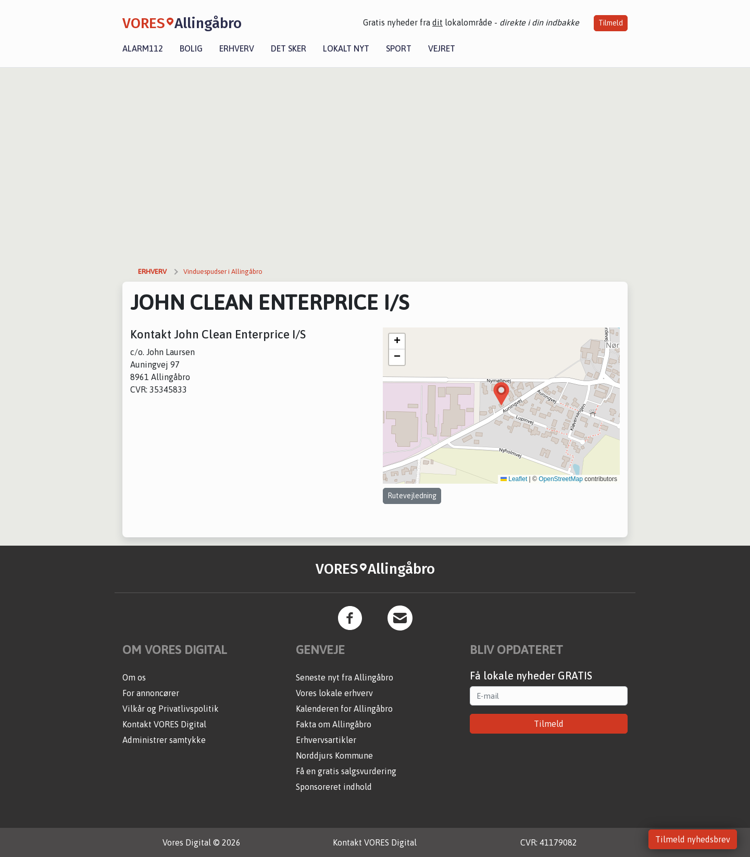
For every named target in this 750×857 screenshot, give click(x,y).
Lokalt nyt (346, 48)
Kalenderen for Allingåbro (344, 708)
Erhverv (236, 48)
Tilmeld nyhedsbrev (692, 839)
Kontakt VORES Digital (164, 724)
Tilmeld (610, 23)
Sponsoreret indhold (334, 786)
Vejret (441, 48)
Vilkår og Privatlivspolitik (170, 708)
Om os (134, 677)
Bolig (191, 48)
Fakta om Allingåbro (333, 724)
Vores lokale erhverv (334, 693)
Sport (398, 48)
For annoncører (150, 693)
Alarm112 (142, 48)
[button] (501, 394)
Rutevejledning (412, 495)
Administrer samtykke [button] (164, 740)
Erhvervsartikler (326, 740)
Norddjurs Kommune (334, 755)
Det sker (288, 48)
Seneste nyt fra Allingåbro (344, 677)
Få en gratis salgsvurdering (346, 771)
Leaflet (514, 479)
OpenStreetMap (561, 479)
